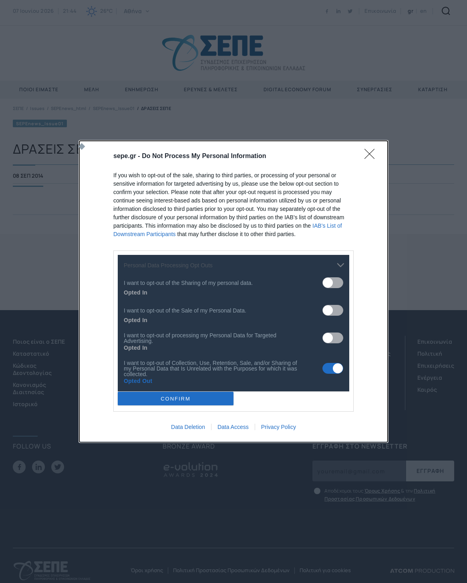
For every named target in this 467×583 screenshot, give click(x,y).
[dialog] (233, 291)
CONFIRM (176, 399)
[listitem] (233, 265)
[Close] (372, 156)
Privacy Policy (278, 427)
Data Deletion (188, 427)
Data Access (233, 427)
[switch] (332, 282)
